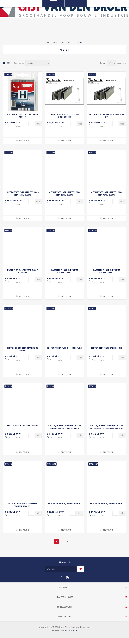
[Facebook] (61, 577)
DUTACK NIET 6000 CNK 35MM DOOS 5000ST (64, 115)
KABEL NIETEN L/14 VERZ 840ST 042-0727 (22, 271)
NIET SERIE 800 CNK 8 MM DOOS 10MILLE (22, 349)
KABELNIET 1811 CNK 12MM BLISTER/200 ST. (106, 271)
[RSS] (68, 577)
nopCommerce (70, 630)
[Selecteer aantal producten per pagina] (111, 63)
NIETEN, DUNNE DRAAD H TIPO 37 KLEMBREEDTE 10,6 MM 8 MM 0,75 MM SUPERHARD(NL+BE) (106, 428)
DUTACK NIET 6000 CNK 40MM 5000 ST (106, 115)
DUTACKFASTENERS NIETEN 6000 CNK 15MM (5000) (23, 193)
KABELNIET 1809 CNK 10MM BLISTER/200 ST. (64, 271)
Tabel (4, 63)
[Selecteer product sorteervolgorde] (37, 63)
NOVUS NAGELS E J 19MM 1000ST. (64, 503)
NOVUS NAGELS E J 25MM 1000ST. (106, 503)
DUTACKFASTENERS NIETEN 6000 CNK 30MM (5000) (106, 193)
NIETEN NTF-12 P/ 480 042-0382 (22, 425)
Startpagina (48, 42)
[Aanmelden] (60, 569)
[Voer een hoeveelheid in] (31, 123)
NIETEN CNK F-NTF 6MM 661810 (106, 348)
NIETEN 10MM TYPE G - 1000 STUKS (64, 348)
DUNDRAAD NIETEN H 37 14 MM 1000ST (22, 115)
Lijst (8, 63)
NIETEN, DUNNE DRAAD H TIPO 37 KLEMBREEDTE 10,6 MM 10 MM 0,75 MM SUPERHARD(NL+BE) (64, 428)
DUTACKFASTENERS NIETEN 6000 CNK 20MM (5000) (64, 193)
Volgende (72, 541)
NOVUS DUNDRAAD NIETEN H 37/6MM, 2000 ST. (22, 504)
